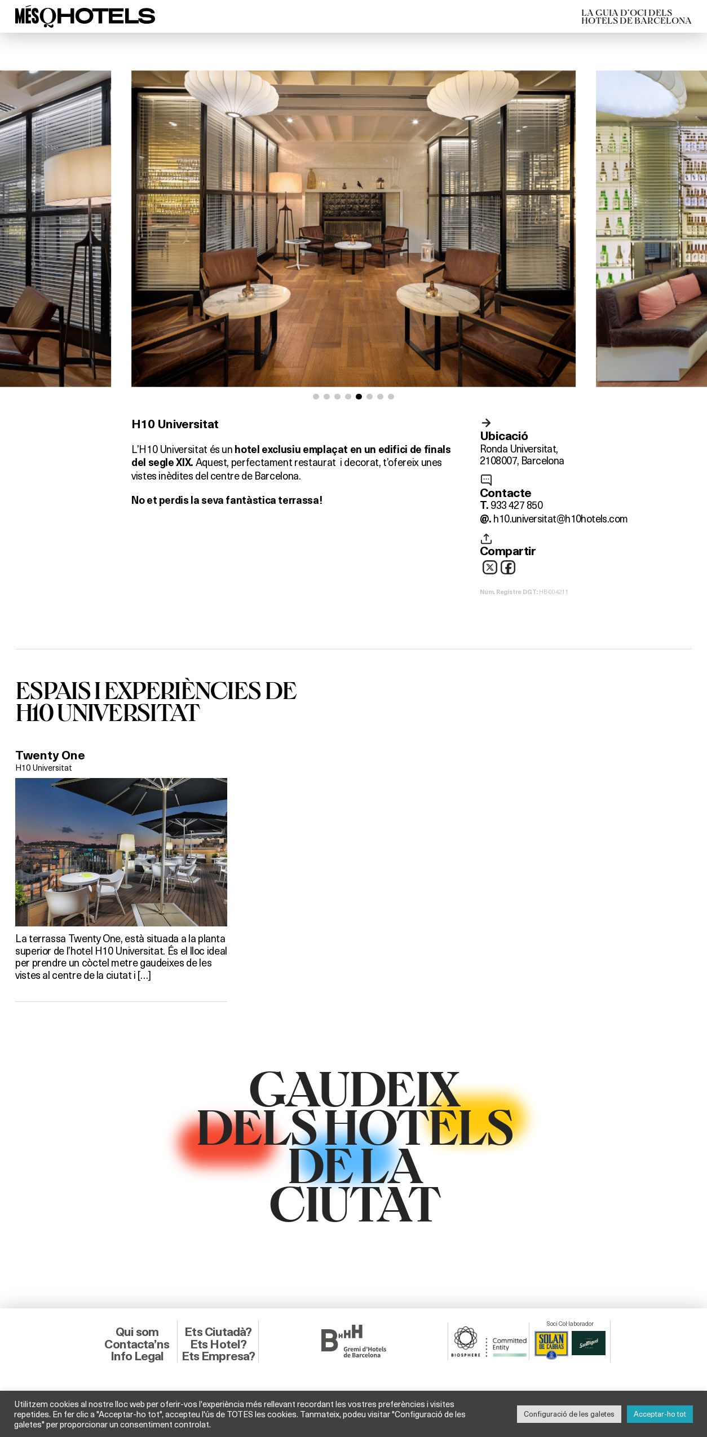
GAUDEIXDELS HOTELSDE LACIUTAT (353, 1145)
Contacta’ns (136, 1344)
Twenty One (50, 755)
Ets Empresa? (218, 1356)
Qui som (137, 1331)
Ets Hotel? (218, 1344)
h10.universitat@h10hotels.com (560, 518)
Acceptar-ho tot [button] (660, 1414)
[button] (316, 397)
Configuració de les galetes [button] (569, 1414)
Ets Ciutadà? (217, 1331)
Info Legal (137, 1356)
